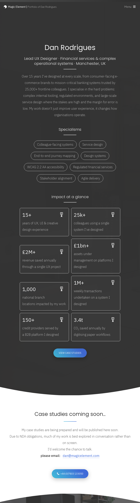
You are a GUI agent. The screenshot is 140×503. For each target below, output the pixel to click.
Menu (128, 7)
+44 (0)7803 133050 (71, 473)
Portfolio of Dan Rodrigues (32, 6)
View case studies (70, 353)
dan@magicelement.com (81, 455)
